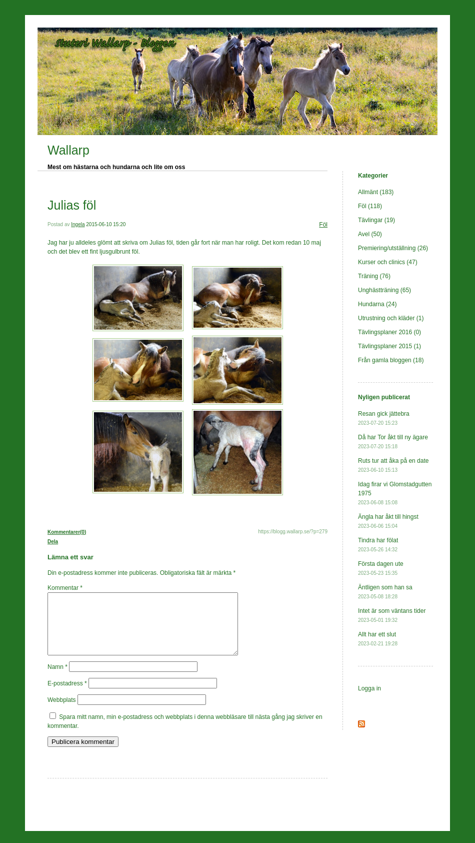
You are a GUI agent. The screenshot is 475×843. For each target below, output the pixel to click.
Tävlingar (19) (376, 220)
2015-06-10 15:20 (106, 224)
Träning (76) (374, 276)
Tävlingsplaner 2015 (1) (389, 346)
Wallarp (69, 150)
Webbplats (62, 711)
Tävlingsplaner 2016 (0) (389, 332)
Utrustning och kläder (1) (391, 318)
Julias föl (72, 205)
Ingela (77, 224)
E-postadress (67, 695)
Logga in (369, 688)
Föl (323, 224)
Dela (53, 541)
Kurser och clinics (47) (388, 262)
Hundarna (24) (377, 304)
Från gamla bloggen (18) (391, 360)
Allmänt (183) (376, 192)
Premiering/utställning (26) (393, 248)
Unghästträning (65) (384, 290)
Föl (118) (370, 206)
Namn (58, 678)
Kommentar (65, 587)
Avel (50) (370, 234)
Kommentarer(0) (67, 532)
